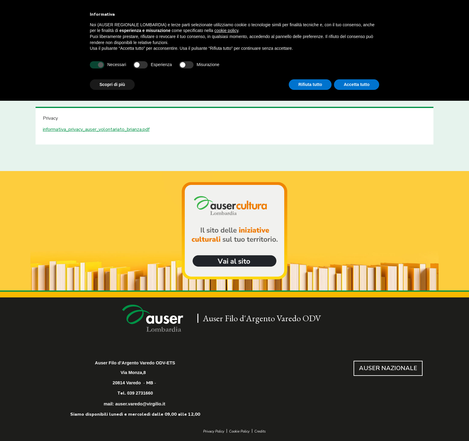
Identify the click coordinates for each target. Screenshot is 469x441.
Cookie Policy (239, 431)
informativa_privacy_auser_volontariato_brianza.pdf (96, 129)
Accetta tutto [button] (357, 84)
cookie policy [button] (226, 30)
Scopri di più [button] (112, 84)
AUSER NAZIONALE (388, 368)
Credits (260, 431)
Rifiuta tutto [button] (310, 84)
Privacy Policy (213, 431)
